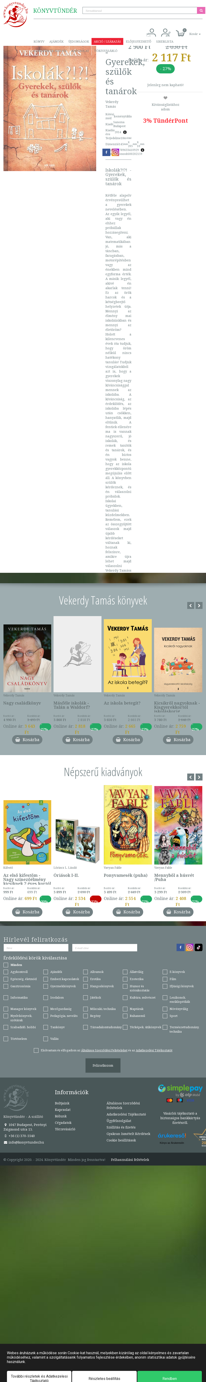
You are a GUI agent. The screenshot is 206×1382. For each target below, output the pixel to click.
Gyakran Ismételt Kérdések (128, 1133)
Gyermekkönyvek (63, 986)
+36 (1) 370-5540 (19, 1136)
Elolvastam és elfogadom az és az (106, 1050)
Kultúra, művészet (142, 997)
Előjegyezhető (138, 41)
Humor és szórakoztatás (139, 988)
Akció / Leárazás (107, 41)
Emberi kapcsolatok (64, 979)
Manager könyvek (23, 1009)
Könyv (39, 41)
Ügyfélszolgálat (119, 1121)
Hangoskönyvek (102, 986)
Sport (173, 1016)
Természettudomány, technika (184, 1029)
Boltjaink (62, 1103)
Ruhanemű (137, 1016)
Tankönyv (57, 1027)
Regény (95, 1016)
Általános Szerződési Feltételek (123, 1105)
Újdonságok (78, 41)
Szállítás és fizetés (50, 51)
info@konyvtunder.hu (23, 1142)
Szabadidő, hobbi (23, 1027)
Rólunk (61, 1116)
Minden (16, 965)
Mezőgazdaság (61, 1009)
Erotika (95, 979)
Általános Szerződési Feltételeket (104, 1050)
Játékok (95, 997)
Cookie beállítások (121, 1140)
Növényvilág (179, 1009)
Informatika (19, 997)
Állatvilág (136, 972)
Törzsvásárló (105, 51)
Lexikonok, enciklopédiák (180, 999)
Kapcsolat (80, 51)
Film (173, 979)
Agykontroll (19, 972)
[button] (190, 31)
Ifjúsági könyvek (182, 986)
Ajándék (56, 41)
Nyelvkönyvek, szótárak (21, 1018)
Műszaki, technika (103, 1009)
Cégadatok (63, 1122)
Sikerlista (164, 41)
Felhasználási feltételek (130, 1159)
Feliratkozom (103, 1065)
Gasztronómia (20, 986)
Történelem (18, 1039)
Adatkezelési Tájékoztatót (154, 1050)
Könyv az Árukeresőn (172, 1142)
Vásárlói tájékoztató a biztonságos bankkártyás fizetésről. (180, 1118)
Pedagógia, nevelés (64, 1016)
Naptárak (136, 1009)
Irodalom (57, 997)
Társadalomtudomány (106, 1027)
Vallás (54, 1039)
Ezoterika (136, 979)
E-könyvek (177, 972)
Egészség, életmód (23, 979)
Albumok (97, 972)
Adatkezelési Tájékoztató (126, 1114)
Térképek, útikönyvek (145, 1027)
